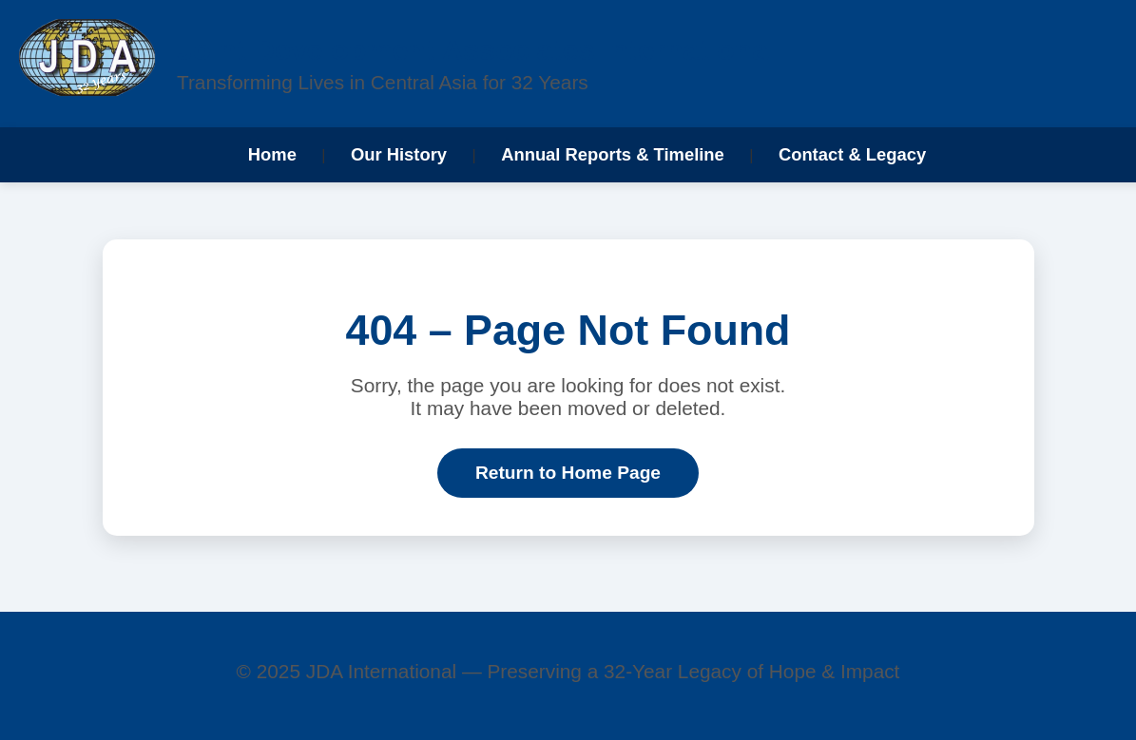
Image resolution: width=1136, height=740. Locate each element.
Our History (399, 154)
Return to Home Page (568, 473)
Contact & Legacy (852, 154)
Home (272, 154)
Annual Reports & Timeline (612, 154)
